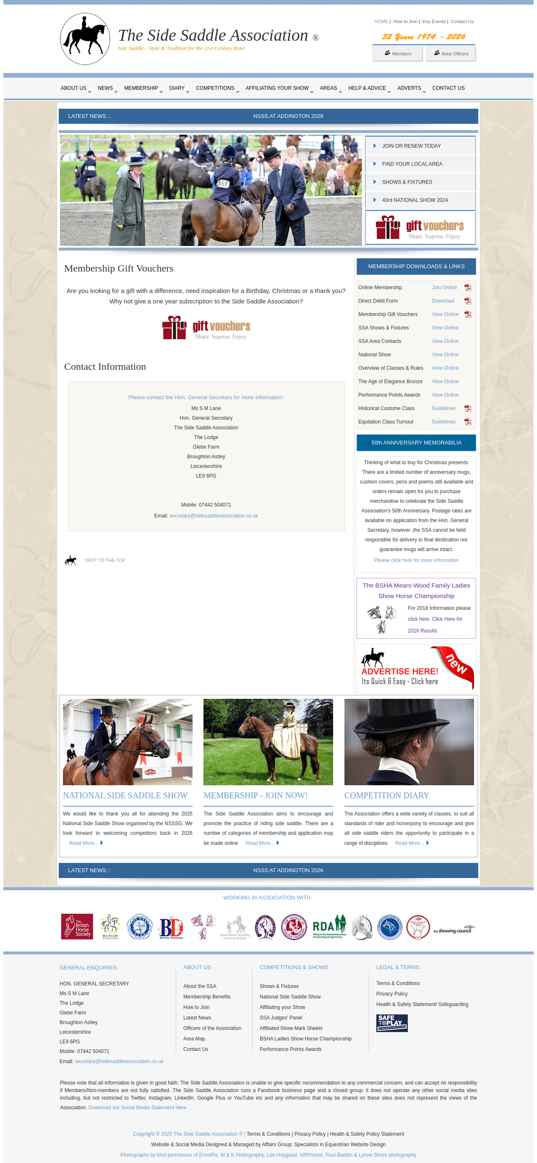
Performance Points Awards (291, 1049)
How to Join (406, 21)
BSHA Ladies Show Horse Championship (306, 1039)
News (105, 88)
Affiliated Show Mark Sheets (291, 1028)
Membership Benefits (207, 997)
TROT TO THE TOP (104, 560)
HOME (381, 21)
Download (443, 301)
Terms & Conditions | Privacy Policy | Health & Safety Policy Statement (325, 1134)
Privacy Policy (392, 994)
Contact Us (462, 21)
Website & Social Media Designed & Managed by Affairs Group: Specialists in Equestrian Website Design (268, 1144)
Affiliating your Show (277, 88)
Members (398, 53)
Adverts (409, 88)
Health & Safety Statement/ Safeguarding (422, 1004)
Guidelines (444, 408)
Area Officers (451, 53)
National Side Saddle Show (290, 997)
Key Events (434, 21)
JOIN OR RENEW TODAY (411, 146)
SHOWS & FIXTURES (407, 182)
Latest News (197, 1018)
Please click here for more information (416, 560)
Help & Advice (367, 88)
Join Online (444, 287)
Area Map (194, 1039)
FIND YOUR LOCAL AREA (412, 164)
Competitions (215, 88)
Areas (328, 88)
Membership (141, 88)
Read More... (83, 843)
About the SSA (199, 986)
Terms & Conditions (398, 983)
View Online (445, 314)
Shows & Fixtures (279, 986)
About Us (73, 88)
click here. (420, 619)
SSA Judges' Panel (281, 1018)
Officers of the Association (212, 1028)
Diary (177, 88)
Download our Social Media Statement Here (137, 1108)
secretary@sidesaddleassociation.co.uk (213, 516)
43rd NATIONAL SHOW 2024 (415, 200)
